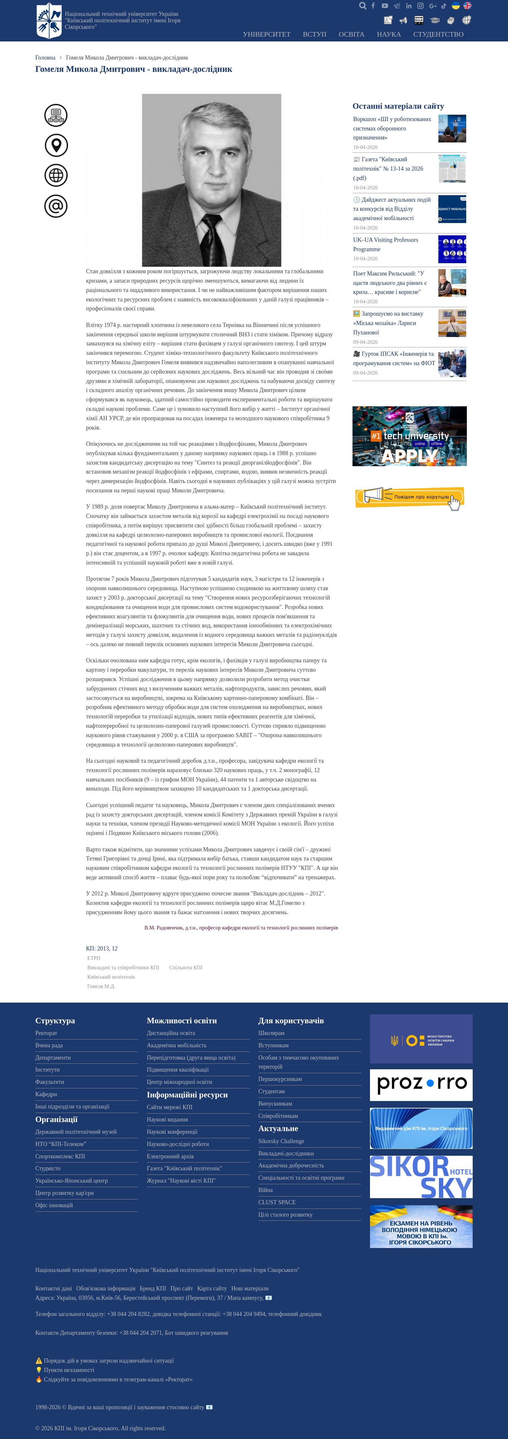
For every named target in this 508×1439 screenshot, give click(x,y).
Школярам (271, 1033)
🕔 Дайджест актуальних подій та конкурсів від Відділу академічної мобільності (392, 209)
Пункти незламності (69, 1370)
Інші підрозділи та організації (72, 1106)
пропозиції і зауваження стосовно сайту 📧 (159, 1407)
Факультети (49, 1082)
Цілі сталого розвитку (286, 1214)
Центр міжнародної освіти (179, 1082)
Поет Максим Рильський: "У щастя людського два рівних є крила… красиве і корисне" (390, 283)
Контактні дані (53, 1288)
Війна (266, 1190)
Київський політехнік (111, 977)
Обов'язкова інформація (105, 1288)
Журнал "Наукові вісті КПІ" (181, 1180)
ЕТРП (93, 958)
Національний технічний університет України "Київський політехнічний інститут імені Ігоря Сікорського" (122, 20)
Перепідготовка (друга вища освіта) (191, 1057)
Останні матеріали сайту (398, 106)
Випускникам (275, 1103)
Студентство (438, 34)
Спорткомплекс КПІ (60, 1156)
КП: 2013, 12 (102, 948)
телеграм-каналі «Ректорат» (158, 1379)
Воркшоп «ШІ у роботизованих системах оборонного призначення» (392, 128)
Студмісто (47, 1168)
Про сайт (181, 1288)
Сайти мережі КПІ (169, 1107)
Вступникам (274, 1045)
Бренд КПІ (153, 1288)
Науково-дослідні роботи (178, 1144)
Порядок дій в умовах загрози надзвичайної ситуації (109, 1360)
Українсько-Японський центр (71, 1180)
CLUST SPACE (277, 1202)
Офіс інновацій (54, 1205)
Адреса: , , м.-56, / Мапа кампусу (148, 1298)
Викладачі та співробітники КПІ (123, 968)
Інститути (47, 1069)
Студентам (272, 1091)
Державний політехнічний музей (76, 1132)
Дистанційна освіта (171, 1033)
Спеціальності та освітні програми (302, 1178)
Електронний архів (170, 1156)
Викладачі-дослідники (286, 1153)
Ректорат (46, 1033)
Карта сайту (212, 1288)
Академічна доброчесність (291, 1165)
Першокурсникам (280, 1079)
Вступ (315, 34)
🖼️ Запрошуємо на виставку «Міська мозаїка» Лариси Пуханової (388, 323)
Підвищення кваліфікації (178, 1069)
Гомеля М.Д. (101, 986)
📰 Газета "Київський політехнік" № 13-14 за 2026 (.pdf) (388, 168)
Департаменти (53, 1057)
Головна (45, 57)
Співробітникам (278, 1116)
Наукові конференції (172, 1132)
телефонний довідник (295, 1314)
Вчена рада (49, 1045)
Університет (267, 34)
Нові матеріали (250, 1288)
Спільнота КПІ (185, 968)
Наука (389, 34)
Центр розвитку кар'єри (64, 1193)
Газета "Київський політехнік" (184, 1168)
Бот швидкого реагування (196, 1333)
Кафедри (46, 1094)
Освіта (352, 34)
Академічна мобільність (177, 1045)
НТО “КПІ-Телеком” (60, 1144)
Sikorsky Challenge (282, 1141)
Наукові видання (167, 1119)
